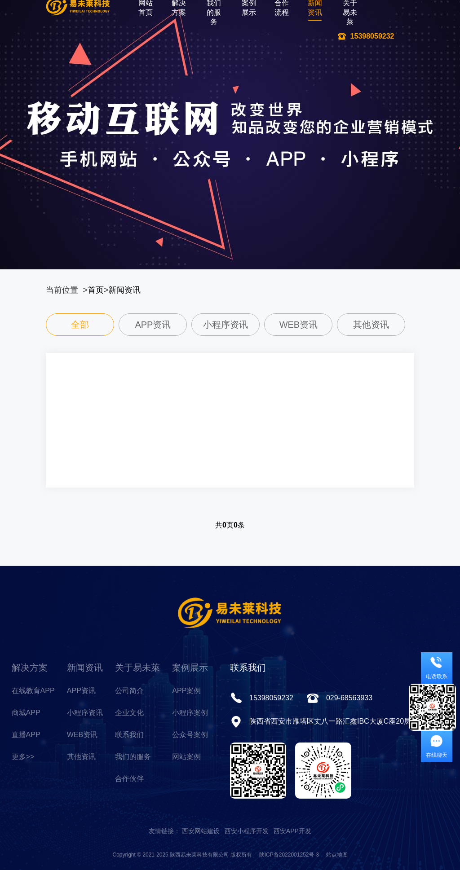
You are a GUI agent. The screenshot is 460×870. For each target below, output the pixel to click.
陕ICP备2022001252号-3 (289, 855)
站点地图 (337, 855)
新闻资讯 (124, 290)
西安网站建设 (201, 831)
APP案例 (186, 690)
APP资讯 (81, 690)
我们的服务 (133, 756)
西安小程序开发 (247, 831)
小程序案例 (190, 712)
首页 (96, 290)
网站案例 (186, 756)
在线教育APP (33, 690)
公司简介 (129, 690)
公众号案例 (190, 734)
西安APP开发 (292, 831)
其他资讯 (81, 756)
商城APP (26, 712)
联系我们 (129, 734)
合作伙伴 (129, 778)
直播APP (26, 734)
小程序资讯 (85, 712)
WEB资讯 (82, 734)
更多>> (23, 756)
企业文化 (129, 712)
